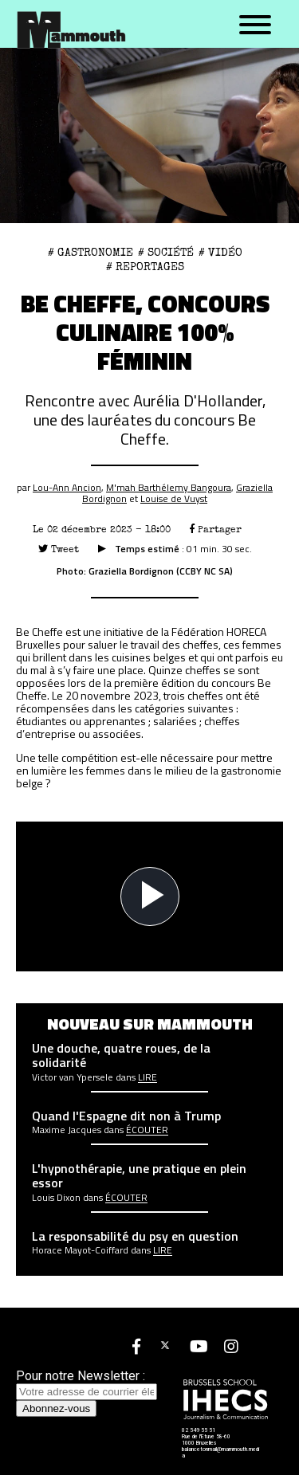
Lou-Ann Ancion (67, 487)
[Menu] (255, 25)
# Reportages (145, 267)
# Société (166, 252)
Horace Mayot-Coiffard (80, 1250)
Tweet (58, 549)
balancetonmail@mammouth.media (220, 1452)
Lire (147, 1077)
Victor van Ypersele (72, 1077)
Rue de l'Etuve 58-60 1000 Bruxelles (206, 1440)
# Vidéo (220, 252)
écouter (147, 1130)
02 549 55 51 (198, 1430)
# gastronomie (90, 252)
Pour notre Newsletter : (86, 1383)
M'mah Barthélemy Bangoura (168, 487)
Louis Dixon (56, 1197)
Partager (216, 529)
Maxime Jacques (66, 1130)
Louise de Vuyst (173, 498)
